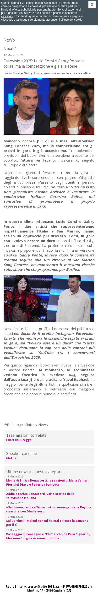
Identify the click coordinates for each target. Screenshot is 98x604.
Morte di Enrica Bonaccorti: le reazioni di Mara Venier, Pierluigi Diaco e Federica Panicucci (47, 482)
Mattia (11, 458)
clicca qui (7, 16)
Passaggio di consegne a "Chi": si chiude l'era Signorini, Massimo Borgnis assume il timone (48, 536)
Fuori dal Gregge (19, 440)
